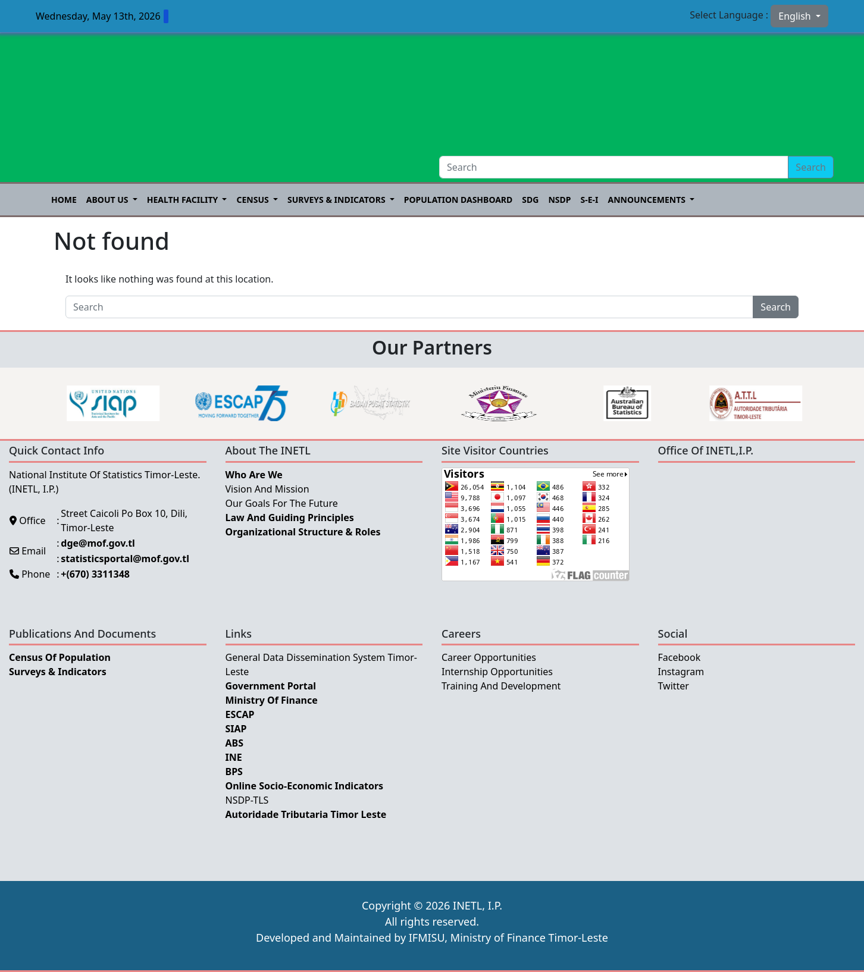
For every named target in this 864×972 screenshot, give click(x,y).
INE (234, 757)
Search (811, 167)
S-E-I (589, 199)
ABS (235, 743)
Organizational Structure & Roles (303, 531)
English (795, 16)
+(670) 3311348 (95, 574)
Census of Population (60, 657)
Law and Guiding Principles (290, 517)
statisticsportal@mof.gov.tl (125, 558)
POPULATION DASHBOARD (458, 199)
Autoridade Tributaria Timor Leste (306, 814)
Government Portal (271, 685)
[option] (137, 403)
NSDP (559, 199)
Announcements (647, 199)
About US (108, 199)
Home (64, 199)
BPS (234, 771)
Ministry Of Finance (272, 700)
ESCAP (240, 714)
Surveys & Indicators (337, 199)
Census (253, 199)
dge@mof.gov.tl (98, 543)
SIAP (236, 728)
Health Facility (183, 199)
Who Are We (254, 474)
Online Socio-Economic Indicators (305, 785)
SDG (530, 199)
